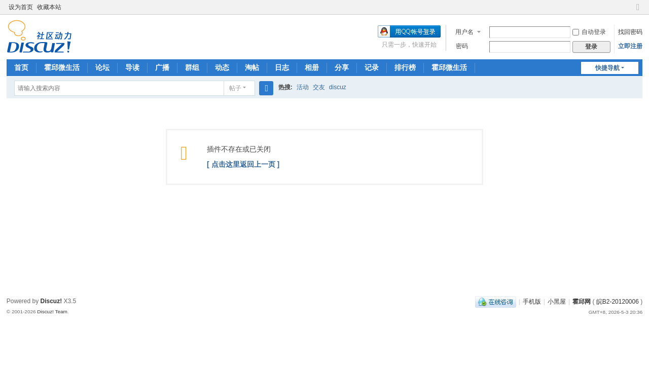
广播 (162, 67)
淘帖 (252, 67)
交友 (319, 87)
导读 (132, 67)
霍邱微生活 (62, 67)
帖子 (235, 88)
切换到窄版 (637, 11)
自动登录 (589, 31)
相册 (312, 67)
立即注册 (630, 46)
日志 (282, 67)
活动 (303, 87)
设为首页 (21, 7)
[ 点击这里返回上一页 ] (243, 164)
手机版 (532, 301)
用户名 (464, 31)
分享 (342, 67)
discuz (337, 87)
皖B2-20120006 (617, 301)
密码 (462, 46)
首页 (21, 67)
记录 (372, 67)
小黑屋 (557, 301)
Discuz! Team (52, 311)
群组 (192, 67)
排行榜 (405, 67)
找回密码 (630, 31)
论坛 (102, 67)
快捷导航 (607, 67)
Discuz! (51, 301)
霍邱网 (581, 301)
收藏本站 (49, 7)
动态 (222, 67)
